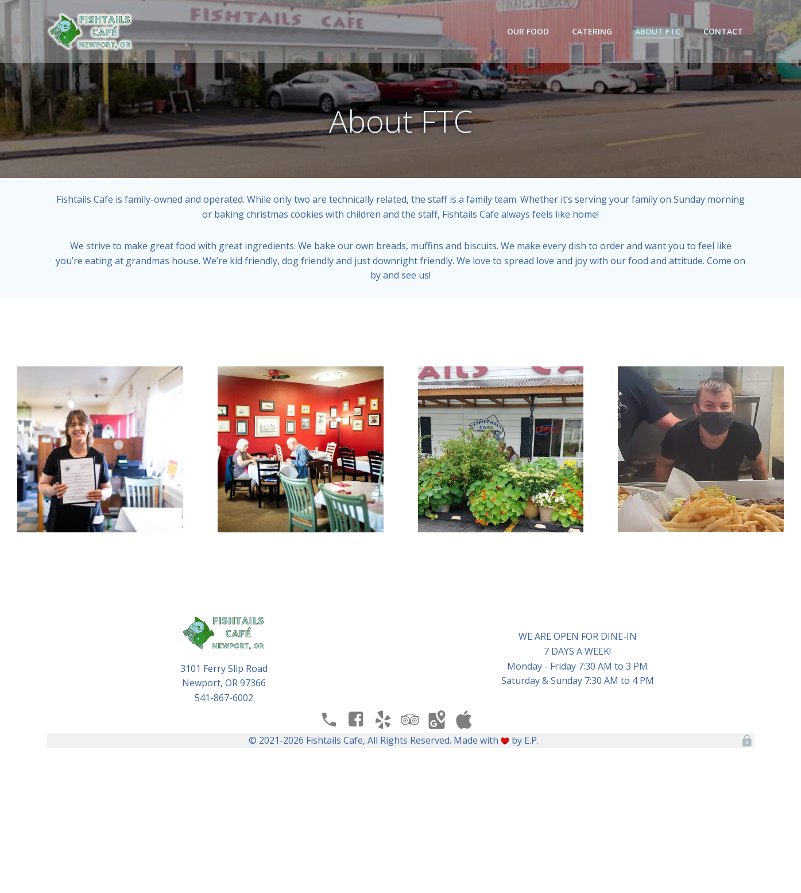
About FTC (657, 31)
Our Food (528, 31)
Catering (592, 31)
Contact (723, 31)
